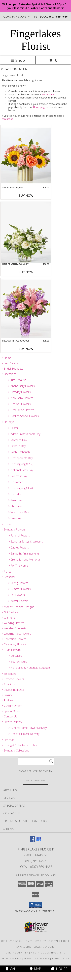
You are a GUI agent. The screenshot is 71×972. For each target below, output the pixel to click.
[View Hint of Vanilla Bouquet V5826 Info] (26, 232)
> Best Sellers (10, 363)
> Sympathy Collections (15, 750)
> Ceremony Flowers (14, 644)
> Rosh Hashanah (19, 452)
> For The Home (18, 565)
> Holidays (8, 422)
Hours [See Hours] (59, 968)
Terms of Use (60, 958)
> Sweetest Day (17, 476)
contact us (7, 119)
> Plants (6, 571)
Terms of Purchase (36, 958)
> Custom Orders (12, 706)
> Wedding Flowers (13, 623)
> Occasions (9, 374)
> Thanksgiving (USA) (20, 488)
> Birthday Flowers (19, 392)
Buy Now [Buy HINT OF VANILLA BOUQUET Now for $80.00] (25, 272)
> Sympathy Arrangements (24, 553)
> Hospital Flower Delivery (23, 734)
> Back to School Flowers (23, 416)
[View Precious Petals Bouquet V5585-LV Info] (26, 308)
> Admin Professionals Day (24, 434)
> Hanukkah (15, 494)
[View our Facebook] (32, 840)
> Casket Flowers (18, 547)
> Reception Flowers (14, 639)
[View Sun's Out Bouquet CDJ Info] (26, 155)
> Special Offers (11, 711)
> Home (6, 358)
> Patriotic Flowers (13, 679)
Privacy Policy (11, 958)
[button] (35, 905)
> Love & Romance (13, 690)
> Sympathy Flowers (13, 529)
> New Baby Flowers (20, 398)
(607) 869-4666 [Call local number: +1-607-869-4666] (58, 16)
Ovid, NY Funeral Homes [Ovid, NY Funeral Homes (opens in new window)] (17, 940)
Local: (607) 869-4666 (35, 867)
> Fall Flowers (16, 595)
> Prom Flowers (11, 650)
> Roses (6, 524)
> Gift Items (8, 617)
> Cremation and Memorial (24, 559)
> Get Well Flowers (19, 404)
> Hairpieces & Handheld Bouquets (29, 668)
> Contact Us (9, 716)
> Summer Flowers (19, 589)
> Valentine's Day (18, 512)
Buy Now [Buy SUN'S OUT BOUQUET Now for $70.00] (25, 195)
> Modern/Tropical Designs (18, 607)
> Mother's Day (17, 440)
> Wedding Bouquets (14, 628)
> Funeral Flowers (19, 535)
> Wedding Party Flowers (16, 633)
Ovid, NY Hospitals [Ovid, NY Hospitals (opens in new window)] (47, 940)
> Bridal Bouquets (12, 368)
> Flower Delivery (12, 722)
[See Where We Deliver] (35, 780)
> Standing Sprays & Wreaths (25, 541)
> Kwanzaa (15, 500)
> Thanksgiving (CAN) (20, 464)
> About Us (8, 684)
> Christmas (15, 506)
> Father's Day (17, 446)
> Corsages (15, 656)
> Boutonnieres (17, 662)
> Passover (15, 518)
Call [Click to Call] (11, 968)
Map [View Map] (35, 968)
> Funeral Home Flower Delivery (27, 728)
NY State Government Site (48, 952)
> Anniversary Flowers (21, 386)
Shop (18, 60)
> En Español (9, 674)
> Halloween (15, 482)
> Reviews (8, 700)
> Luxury (7, 695)
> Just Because (17, 380)
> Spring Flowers (18, 583)
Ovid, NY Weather (17, 952)
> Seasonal (8, 577)
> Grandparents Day (20, 458)
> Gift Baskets (10, 612)
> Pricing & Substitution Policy (19, 745)
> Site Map (8, 740)
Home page (48, 94)
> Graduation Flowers (21, 410)
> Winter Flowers (18, 601)
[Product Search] (36, 761)
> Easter (13, 428)
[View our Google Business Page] (38, 840)
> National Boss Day (20, 470)
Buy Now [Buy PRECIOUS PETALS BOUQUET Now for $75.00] (25, 349)
